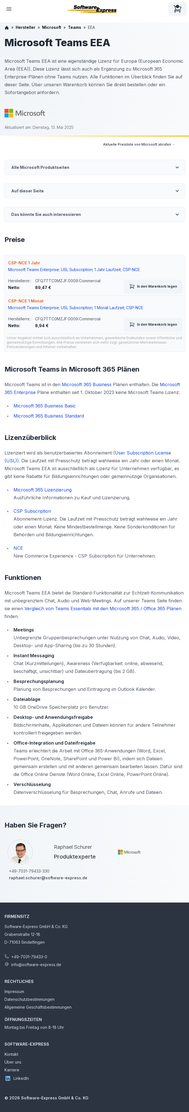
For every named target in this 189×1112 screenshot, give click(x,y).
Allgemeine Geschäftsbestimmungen (38, 1007)
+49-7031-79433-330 (29, 871)
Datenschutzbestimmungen (29, 999)
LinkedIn (16, 1078)
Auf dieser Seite (27, 190)
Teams (74, 27)
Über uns (12, 1062)
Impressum (14, 991)
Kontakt (11, 1054)
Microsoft (51, 27)
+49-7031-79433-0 (29, 956)
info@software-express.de (36, 964)
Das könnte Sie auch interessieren (46, 214)
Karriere (11, 1069)
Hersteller (25, 27)
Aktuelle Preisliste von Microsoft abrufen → (139, 144)
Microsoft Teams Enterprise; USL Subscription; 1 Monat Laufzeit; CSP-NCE (75, 307)
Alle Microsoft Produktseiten (40, 167)
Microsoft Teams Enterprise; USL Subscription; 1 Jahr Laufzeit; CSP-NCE (74, 269)
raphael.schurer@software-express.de (48, 877)
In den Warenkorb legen (153, 286)
